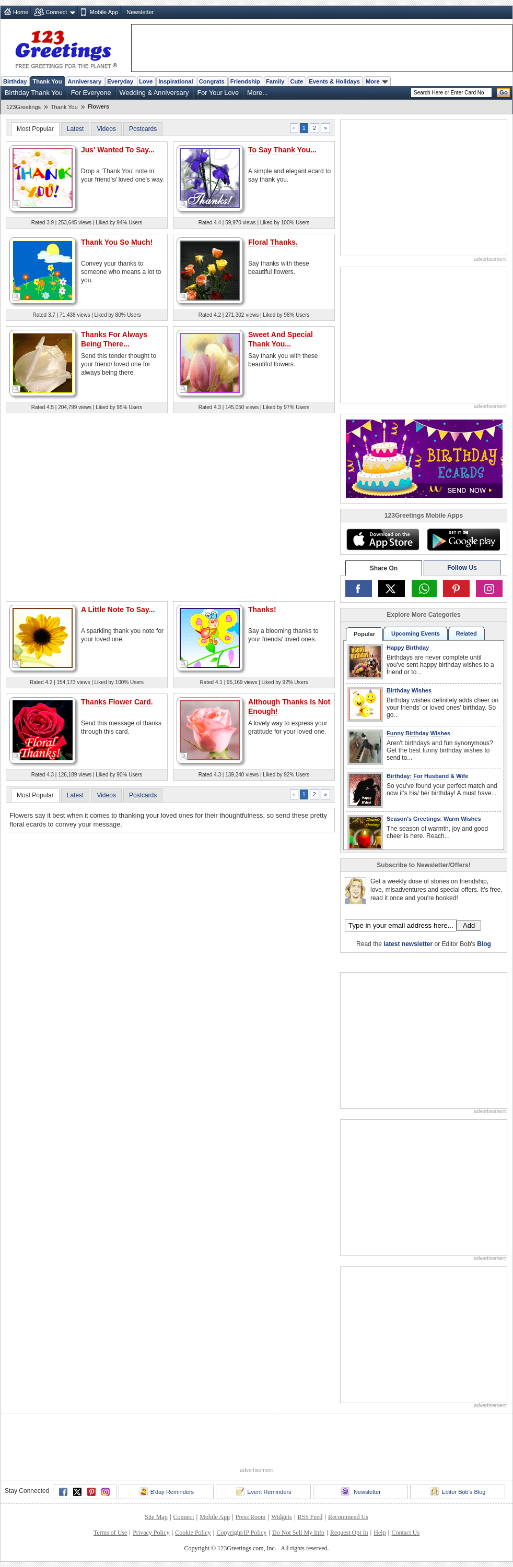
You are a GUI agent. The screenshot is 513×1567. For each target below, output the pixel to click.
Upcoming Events (415, 633)
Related (466, 633)
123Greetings (23, 107)
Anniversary (85, 81)
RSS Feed (309, 1517)
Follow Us (462, 567)
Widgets (281, 1517)
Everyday (120, 81)
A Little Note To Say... (118, 609)
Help (380, 1532)
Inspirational (175, 81)
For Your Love (218, 93)
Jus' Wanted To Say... (118, 150)
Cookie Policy (193, 1532)
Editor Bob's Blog (457, 1491)
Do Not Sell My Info (298, 1532)
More (377, 81)
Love (146, 81)
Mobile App (104, 12)
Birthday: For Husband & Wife (427, 776)
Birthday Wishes (409, 690)
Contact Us (405, 1532)
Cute (296, 81)
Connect (56, 12)
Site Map (156, 1517)
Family (275, 81)
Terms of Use (110, 1532)
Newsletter (140, 12)
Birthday (15, 81)
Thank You (47, 81)
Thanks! (262, 609)
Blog (484, 944)
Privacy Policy (151, 1532)
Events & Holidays (334, 81)
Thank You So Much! (117, 242)
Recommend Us (348, 1517)
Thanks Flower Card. (117, 702)
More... (257, 93)
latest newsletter (408, 944)
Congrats (212, 81)
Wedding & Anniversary (154, 93)
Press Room (251, 1517)
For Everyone (91, 93)
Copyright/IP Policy (241, 1532)
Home (20, 12)
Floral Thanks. (273, 242)
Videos (106, 129)
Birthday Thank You (34, 93)
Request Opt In (349, 1532)
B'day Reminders (166, 1491)
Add (469, 925)
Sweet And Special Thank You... (280, 339)
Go (503, 92)
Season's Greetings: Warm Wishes (434, 819)
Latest (75, 129)
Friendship (245, 81)
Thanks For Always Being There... (114, 339)
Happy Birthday (408, 647)
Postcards (143, 129)
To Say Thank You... (282, 150)
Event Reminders (263, 1491)
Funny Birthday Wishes (418, 733)
